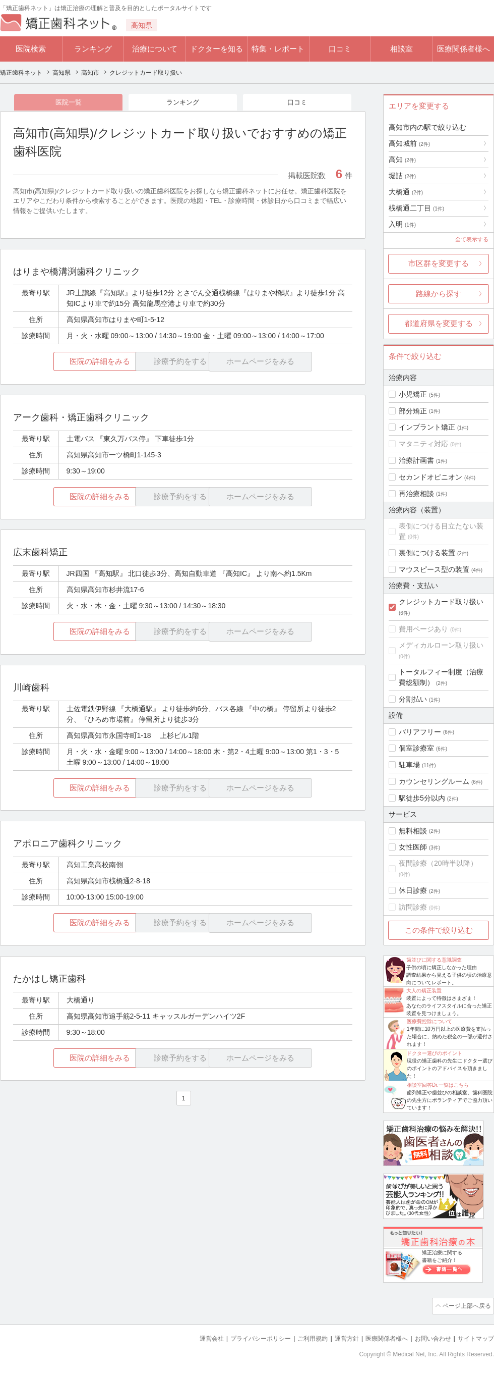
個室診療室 (416, 748)
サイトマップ (474, 1337)
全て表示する (471, 239)
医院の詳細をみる (69, 362)
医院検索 (31, 48)
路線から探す (438, 293)
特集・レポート (278, 48)
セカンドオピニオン (430, 477)
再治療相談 (416, 494)
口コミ (340, 48)
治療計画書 (416, 460)
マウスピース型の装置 (434, 569)
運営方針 (336, 1337)
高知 (402, 159)
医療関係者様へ (463, 48)
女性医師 (413, 847)
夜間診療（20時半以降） (438, 863)
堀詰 (402, 176)
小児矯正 (413, 394)
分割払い (413, 699)
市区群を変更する (438, 263)
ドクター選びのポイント (434, 1053)
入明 (402, 224)
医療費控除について (429, 1021)
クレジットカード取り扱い (441, 602)
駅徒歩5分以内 (422, 798)
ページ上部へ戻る (465, 1305)
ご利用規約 (299, 1337)
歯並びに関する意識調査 (434, 960)
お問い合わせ (428, 1337)
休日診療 (413, 890)
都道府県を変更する (439, 323)
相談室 (401, 48)
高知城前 (409, 143)
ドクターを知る (216, 48)
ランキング (93, 48)
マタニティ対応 (423, 444)
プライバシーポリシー (244, 1337)
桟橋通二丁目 (416, 208)
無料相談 (413, 831)
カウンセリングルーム (434, 781)
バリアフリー (420, 732)
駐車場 (409, 765)
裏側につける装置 (427, 553)
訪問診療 (413, 907)
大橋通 (406, 192)
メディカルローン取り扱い (441, 645)
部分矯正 (413, 411)
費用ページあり (423, 629)
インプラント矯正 (427, 427)
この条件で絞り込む (439, 930)
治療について (154, 48)
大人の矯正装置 (424, 990)
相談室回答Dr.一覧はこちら (438, 1085)
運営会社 (191, 1337)
